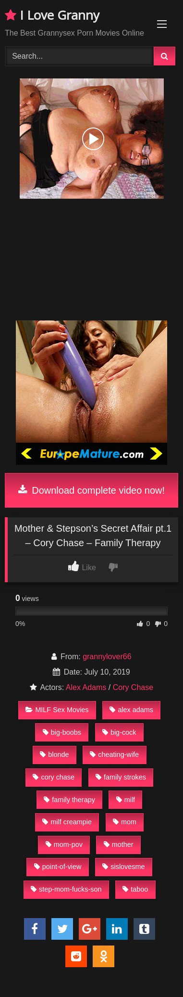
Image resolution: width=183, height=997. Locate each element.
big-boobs (62, 732)
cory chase (53, 777)
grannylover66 (107, 656)
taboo (135, 889)
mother (119, 844)
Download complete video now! (91, 490)
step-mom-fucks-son (66, 889)
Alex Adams (86, 687)
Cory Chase (133, 687)
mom (124, 822)
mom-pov (64, 844)
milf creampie (67, 822)
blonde (54, 754)
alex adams (131, 710)
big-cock (119, 732)
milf (125, 800)
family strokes (121, 777)
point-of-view (58, 866)
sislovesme (123, 866)
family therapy (69, 800)
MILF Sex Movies (56, 710)
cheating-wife (114, 754)
